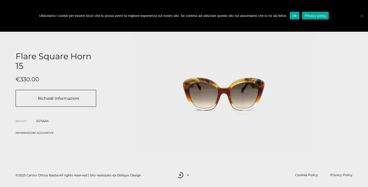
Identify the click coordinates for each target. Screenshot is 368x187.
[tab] (35, 134)
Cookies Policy (306, 175)
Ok (294, 16)
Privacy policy (315, 16)
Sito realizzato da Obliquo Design (115, 175)
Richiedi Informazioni (58, 98)
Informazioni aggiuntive (35, 133)
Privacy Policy (341, 175)
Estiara (42, 121)
